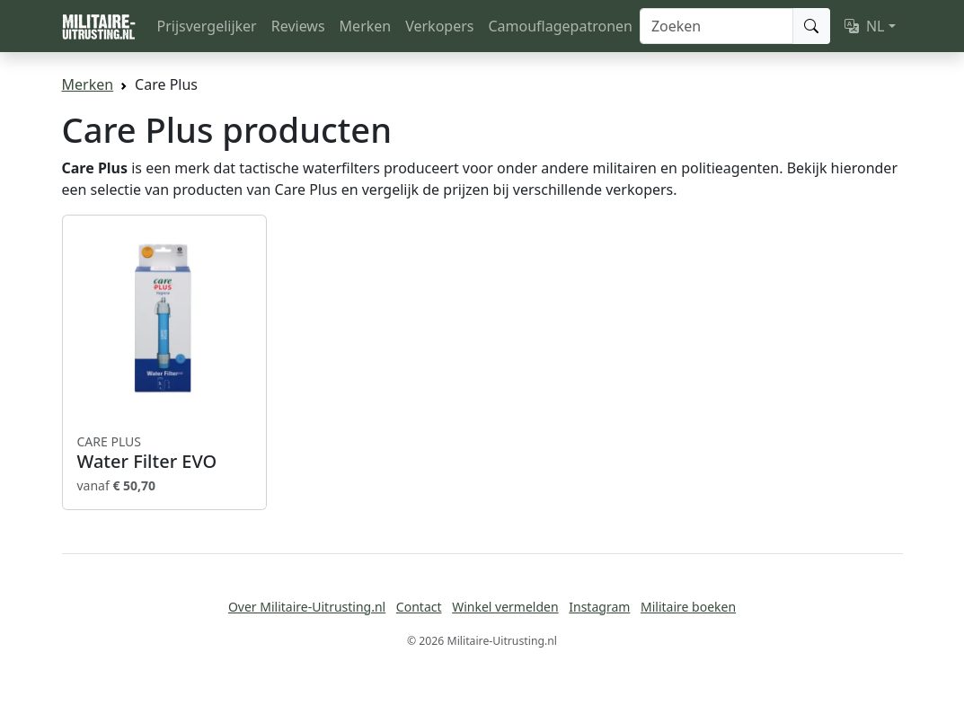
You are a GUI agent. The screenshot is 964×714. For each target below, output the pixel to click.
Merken (366, 26)
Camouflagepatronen (560, 26)
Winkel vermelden (505, 606)
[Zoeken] (716, 26)
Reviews (298, 26)
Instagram (599, 606)
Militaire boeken (688, 606)
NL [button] (865, 26)
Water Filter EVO (164, 452)
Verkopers (439, 26)
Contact (419, 606)
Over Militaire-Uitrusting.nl (306, 606)
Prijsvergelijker (207, 26)
